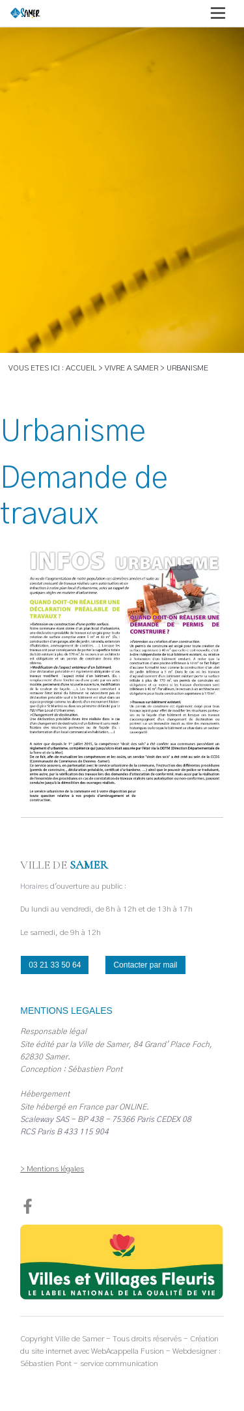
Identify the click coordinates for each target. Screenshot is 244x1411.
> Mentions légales (52, 1169)
